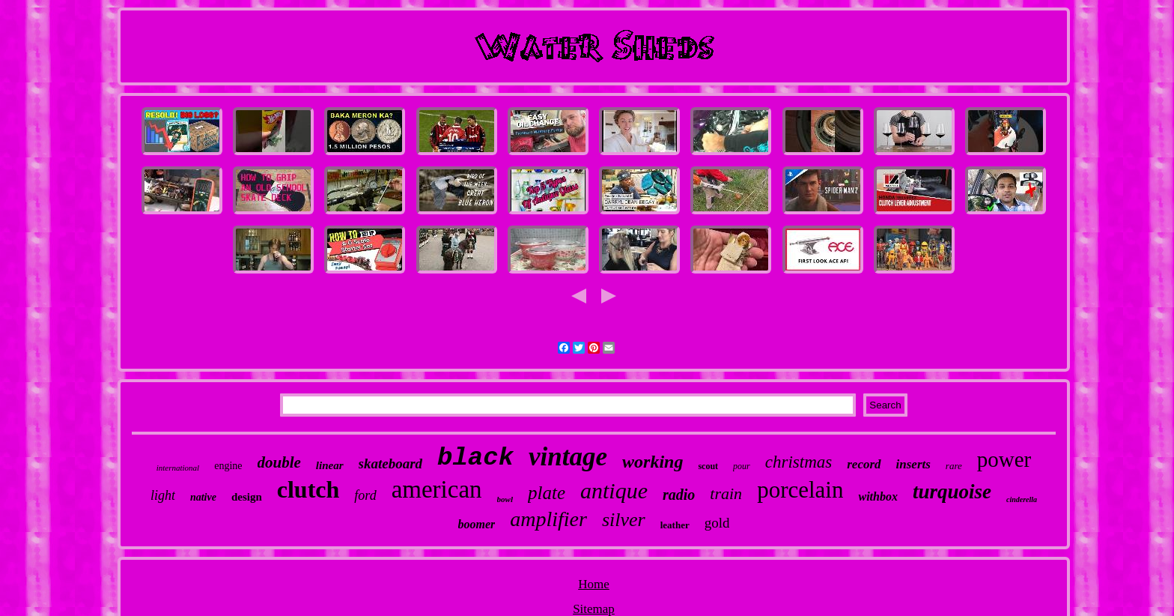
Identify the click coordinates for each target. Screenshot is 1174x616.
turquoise (952, 491)
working (652, 461)
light (162, 495)
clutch (308, 489)
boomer (477, 524)
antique (614, 490)
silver (623, 520)
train (726, 493)
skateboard (391, 463)
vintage (568, 456)
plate (546, 493)
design (246, 497)
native (203, 497)
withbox (877, 496)
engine (228, 465)
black (475, 458)
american (437, 489)
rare (954, 465)
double (279, 462)
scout (708, 466)
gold (717, 523)
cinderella (1021, 499)
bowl (505, 499)
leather (675, 525)
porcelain (800, 490)
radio (679, 494)
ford (365, 495)
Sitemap (594, 609)
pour (741, 466)
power (1004, 459)
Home (593, 584)
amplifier (548, 519)
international (177, 467)
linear (330, 465)
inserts (913, 464)
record (863, 464)
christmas (798, 462)
